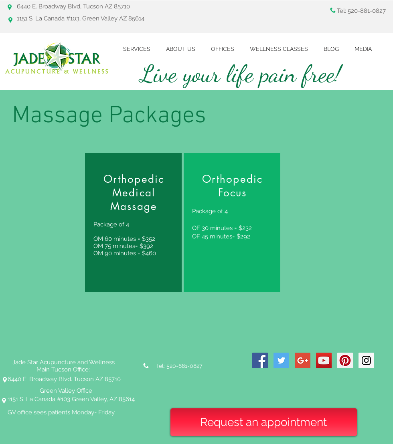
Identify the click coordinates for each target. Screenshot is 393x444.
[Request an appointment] (263, 422)
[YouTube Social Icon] (324, 360)
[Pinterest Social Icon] (345, 360)
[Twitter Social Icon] (281, 360)
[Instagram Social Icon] (366, 360)
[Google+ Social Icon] (302, 360)
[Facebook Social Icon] (260, 360)
